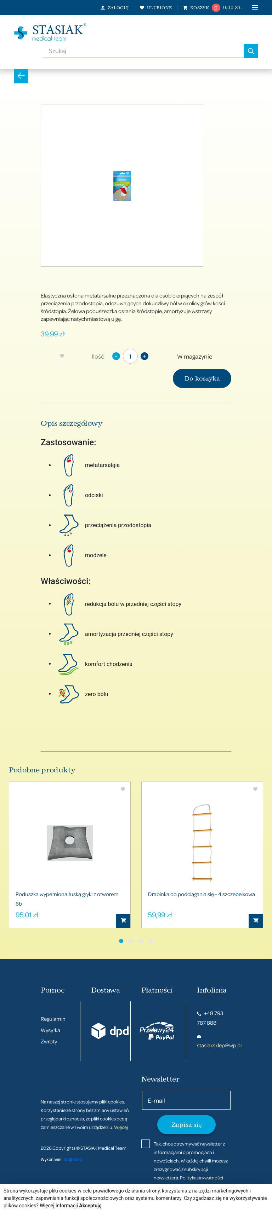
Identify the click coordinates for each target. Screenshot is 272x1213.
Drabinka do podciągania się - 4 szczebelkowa (201, 894)
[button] (121, 941)
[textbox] (144, 51)
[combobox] (144, 51)
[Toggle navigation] (250, 7)
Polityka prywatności (201, 1177)
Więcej (121, 1127)
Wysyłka (50, 1030)
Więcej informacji (59, 1205)
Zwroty (49, 1041)
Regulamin (53, 1019)
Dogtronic (72, 1159)
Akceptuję (90, 1205)
